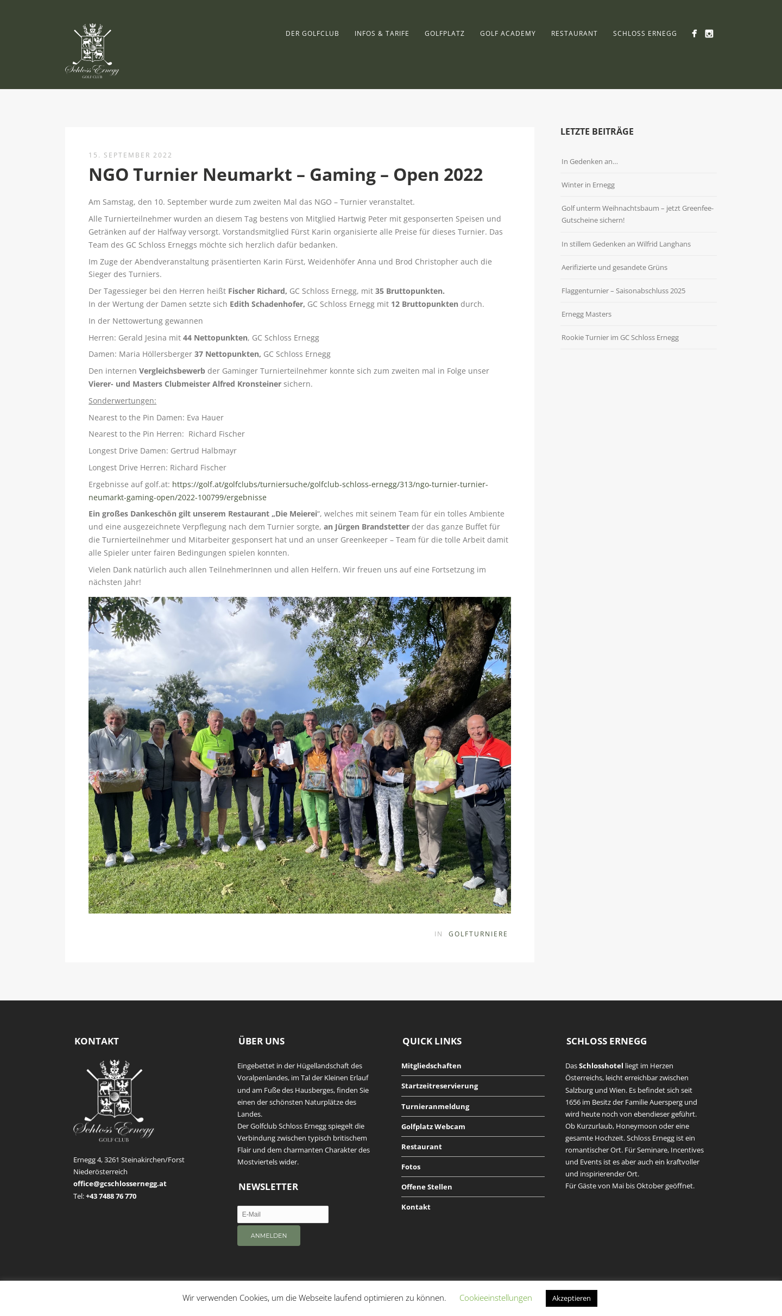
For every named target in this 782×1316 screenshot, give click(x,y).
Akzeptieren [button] (571, 1298)
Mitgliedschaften (431, 1066)
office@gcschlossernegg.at (120, 1183)
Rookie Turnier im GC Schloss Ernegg (620, 337)
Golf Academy (508, 33)
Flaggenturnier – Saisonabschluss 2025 (623, 290)
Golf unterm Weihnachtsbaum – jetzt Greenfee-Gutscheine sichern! (638, 214)
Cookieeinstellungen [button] (495, 1297)
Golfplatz (445, 33)
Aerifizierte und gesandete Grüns (614, 267)
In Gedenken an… (590, 161)
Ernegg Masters (586, 314)
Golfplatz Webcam (433, 1126)
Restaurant (574, 33)
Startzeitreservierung (439, 1086)
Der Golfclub (312, 33)
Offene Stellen (426, 1187)
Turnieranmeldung (435, 1106)
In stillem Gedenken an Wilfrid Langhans (626, 244)
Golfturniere (478, 934)
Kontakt (416, 1207)
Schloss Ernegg (645, 33)
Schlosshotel (601, 1066)
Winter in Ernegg (588, 185)
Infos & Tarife (382, 33)
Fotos (410, 1167)
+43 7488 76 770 (111, 1196)
